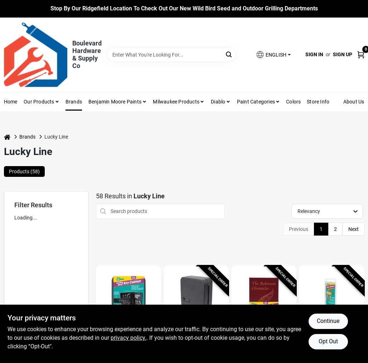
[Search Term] (171, 55)
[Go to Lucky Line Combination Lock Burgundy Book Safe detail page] (264, 300)
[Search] (229, 54)
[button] (273, 54)
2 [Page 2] (335, 229)
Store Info (318, 102)
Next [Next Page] (353, 229)
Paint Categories (256, 102)
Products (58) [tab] (24, 171)
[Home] (7, 137)
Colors (293, 102)
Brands (74, 102)
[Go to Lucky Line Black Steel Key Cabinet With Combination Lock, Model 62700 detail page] (196, 300)
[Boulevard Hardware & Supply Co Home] (35, 55)
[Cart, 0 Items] (360, 54)
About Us (353, 102)
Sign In (314, 54)
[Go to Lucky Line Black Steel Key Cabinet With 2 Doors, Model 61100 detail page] (128, 300)
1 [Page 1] (321, 229)
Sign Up (342, 54)
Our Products (39, 102)
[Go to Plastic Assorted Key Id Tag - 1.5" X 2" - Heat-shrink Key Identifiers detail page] (331, 300)
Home (11, 102)
